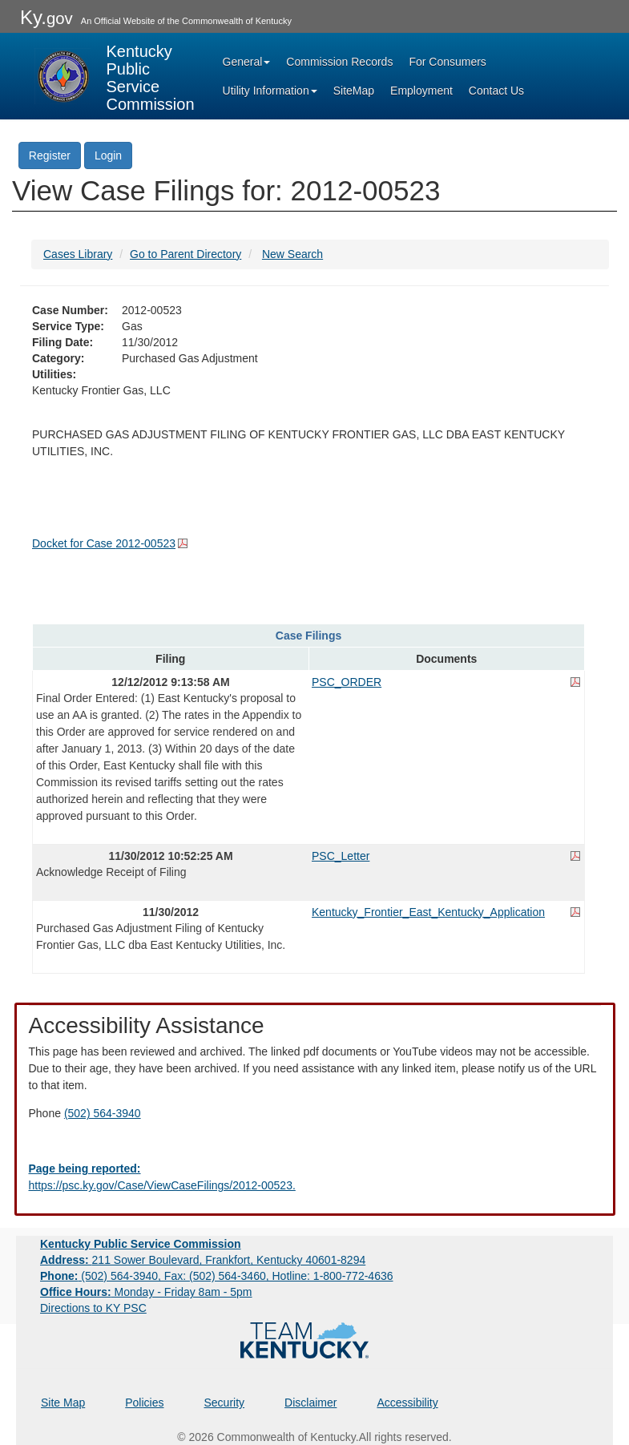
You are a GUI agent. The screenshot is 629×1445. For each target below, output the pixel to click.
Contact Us (496, 90)
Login (108, 155)
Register (50, 155)
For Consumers (447, 61)
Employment (421, 90)
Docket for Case (103, 543)
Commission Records (339, 61)
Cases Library (77, 254)
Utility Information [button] (270, 90)
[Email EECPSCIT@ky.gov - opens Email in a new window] (315, 1177)
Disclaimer (310, 1402)
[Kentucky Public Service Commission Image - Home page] (114, 76)
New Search (292, 254)
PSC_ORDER (346, 682)
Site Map (63, 1402)
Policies (144, 1402)
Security (224, 1402)
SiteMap (353, 90)
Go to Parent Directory (185, 254)
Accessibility (407, 1402)
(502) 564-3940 (102, 1113)
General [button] (247, 61)
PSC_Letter (340, 856)
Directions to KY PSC (93, 1308)
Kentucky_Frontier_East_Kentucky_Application (428, 912)
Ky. (46, 17)
